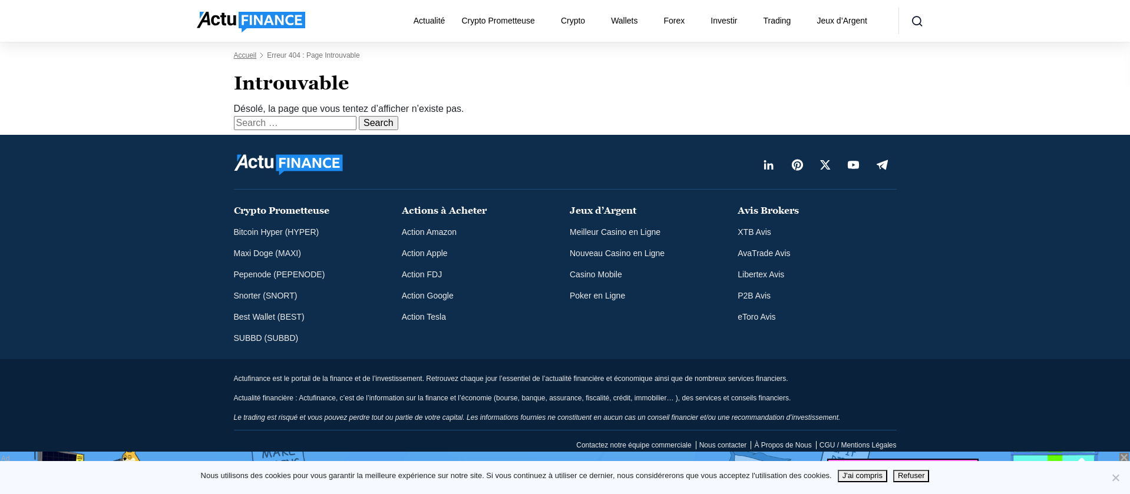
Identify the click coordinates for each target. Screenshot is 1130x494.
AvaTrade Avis (764, 253)
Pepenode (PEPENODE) (279, 274)
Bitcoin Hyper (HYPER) (276, 232)
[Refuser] (1115, 477)
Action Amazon (429, 232)
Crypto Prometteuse (498, 20)
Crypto (573, 20)
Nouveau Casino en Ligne (617, 253)
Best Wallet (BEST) (269, 316)
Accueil (245, 55)
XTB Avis (754, 232)
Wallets (624, 20)
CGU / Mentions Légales (858, 445)
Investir (724, 20)
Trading (777, 20)
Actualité (429, 20)
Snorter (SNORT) (266, 295)
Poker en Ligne (597, 295)
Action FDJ (422, 274)
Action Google (428, 295)
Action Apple (425, 253)
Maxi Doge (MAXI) (267, 253)
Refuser (911, 475)
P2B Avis (754, 295)
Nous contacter (723, 445)
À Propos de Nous (782, 445)
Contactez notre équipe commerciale (633, 445)
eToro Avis (756, 316)
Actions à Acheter (444, 210)
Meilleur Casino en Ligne (615, 232)
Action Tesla (424, 316)
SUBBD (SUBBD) (266, 338)
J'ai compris (862, 475)
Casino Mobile (596, 274)
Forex (674, 20)
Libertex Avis (761, 274)
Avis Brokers (768, 210)
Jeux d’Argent (842, 20)
